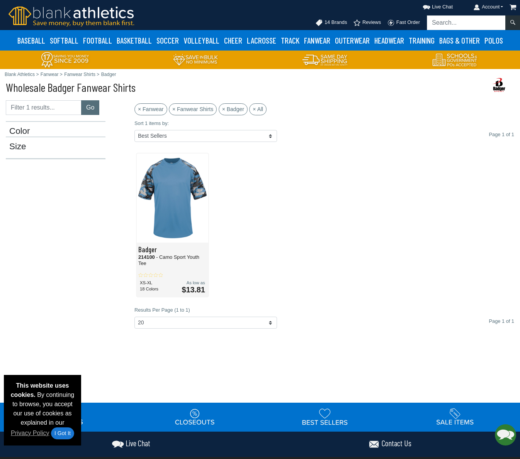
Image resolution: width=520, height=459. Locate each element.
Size (17, 146)
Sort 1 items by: (151, 123)
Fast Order (403, 23)
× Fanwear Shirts (192, 109)
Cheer (233, 40)
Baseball (31, 40)
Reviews (367, 23)
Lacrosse (261, 40)
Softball (64, 40)
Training (422, 40)
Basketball (134, 40)
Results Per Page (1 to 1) (162, 310)
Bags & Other (459, 40)
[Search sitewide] (466, 22)
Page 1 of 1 (501, 321)
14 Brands (331, 23)
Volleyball (201, 40)
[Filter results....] (44, 107)
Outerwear (352, 40)
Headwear (389, 40)
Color (19, 131)
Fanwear (317, 40)
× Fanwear (151, 109)
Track (290, 40)
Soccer (167, 40)
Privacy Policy (30, 433)
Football (97, 40)
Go (90, 107)
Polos (493, 40)
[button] (431, 5)
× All (258, 109)
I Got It (62, 433)
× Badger (233, 109)
